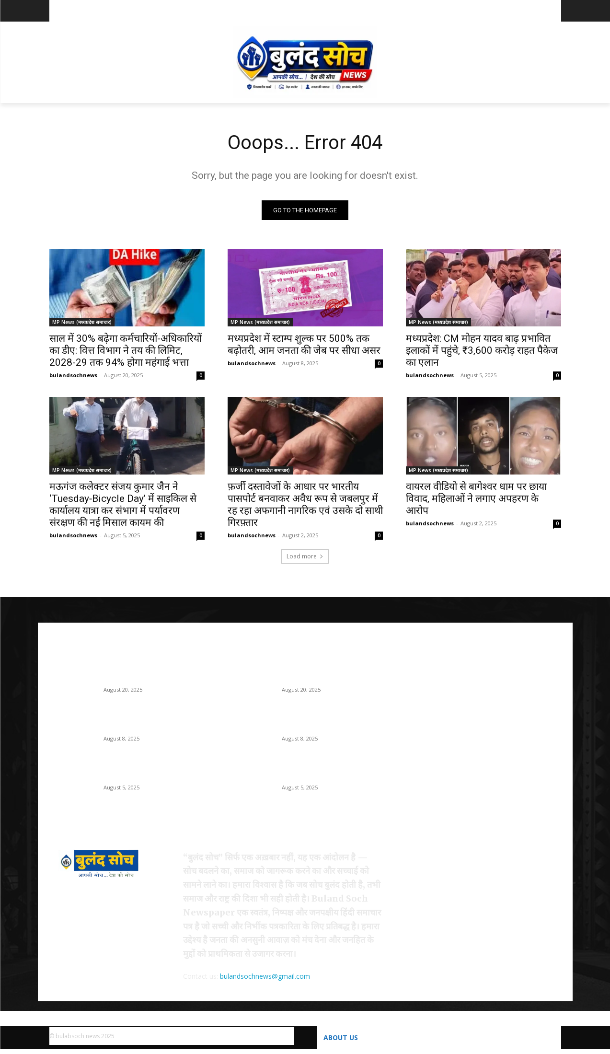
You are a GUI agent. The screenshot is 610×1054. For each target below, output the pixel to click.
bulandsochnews (73, 375)
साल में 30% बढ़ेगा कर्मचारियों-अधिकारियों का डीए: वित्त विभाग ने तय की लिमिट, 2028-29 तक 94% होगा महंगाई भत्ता (125, 350)
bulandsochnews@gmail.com (265, 976)
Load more (305, 556)
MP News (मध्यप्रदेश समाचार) (82, 322)
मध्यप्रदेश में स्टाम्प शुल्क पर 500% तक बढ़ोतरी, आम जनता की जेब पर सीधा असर (304, 344)
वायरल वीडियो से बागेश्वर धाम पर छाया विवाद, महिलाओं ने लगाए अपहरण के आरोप (476, 498)
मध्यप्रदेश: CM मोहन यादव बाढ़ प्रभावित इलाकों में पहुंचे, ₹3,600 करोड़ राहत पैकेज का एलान (482, 350)
